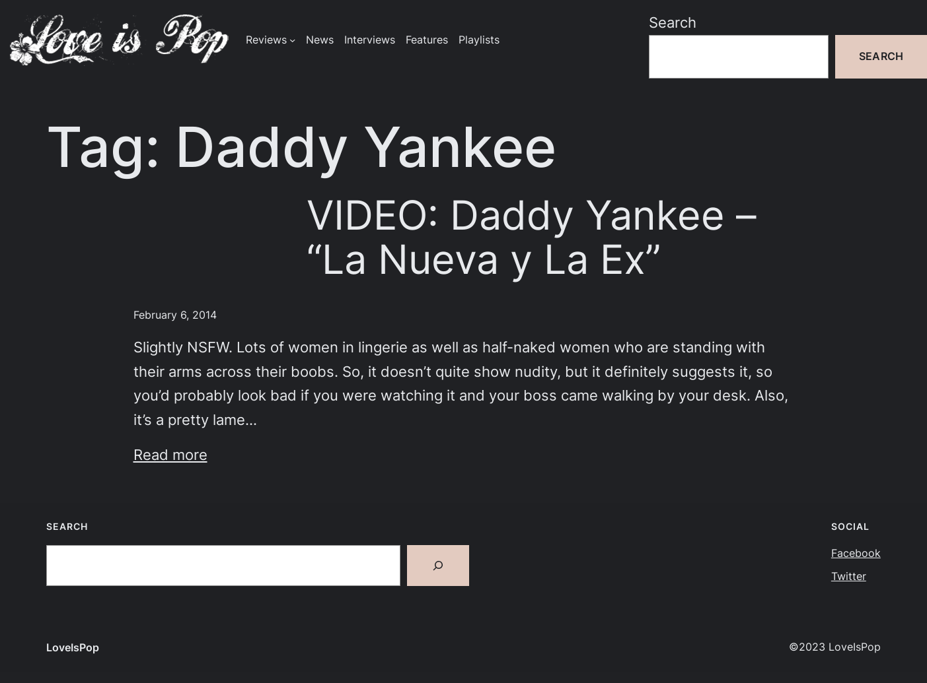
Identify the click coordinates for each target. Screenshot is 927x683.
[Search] (438, 565)
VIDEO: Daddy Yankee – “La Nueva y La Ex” (532, 237)
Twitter (848, 576)
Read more (170, 454)
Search (672, 22)
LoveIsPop (72, 647)
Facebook (856, 553)
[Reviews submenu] (292, 40)
